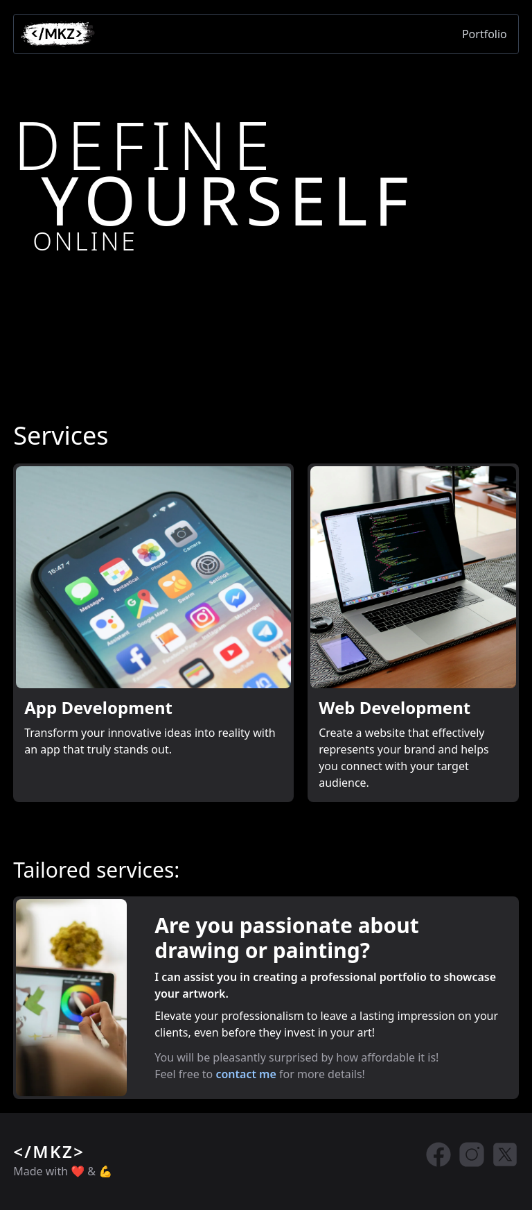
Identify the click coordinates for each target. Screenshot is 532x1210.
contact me (245, 1074)
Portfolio (484, 34)
